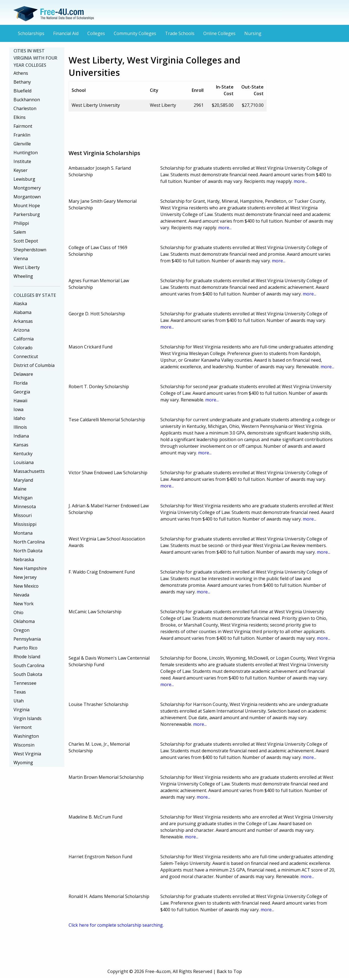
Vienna (20, 258)
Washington (26, 736)
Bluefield (22, 91)
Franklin (21, 135)
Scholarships (31, 33)
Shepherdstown (29, 250)
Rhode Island (26, 657)
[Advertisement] (169, 128)
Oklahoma (24, 621)
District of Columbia (34, 365)
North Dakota (27, 551)
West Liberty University (96, 105)
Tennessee (24, 683)
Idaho (19, 418)
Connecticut (25, 356)
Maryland (23, 480)
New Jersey (25, 577)
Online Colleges (219, 33)
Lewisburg (24, 179)
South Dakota (27, 674)
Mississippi (24, 524)
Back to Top (229, 971)
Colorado (23, 348)
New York (23, 604)
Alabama (22, 312)
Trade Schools (179, 33)
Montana (23, 533)
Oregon (21, 630)
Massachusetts (29, 471)
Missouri (22, 515)
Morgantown (27, 197)
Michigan (23, 498)
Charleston (24, 108)
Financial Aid (66, 33)
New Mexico (26, 586)
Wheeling (23, 276)
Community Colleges (135, 33)
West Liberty (26, 267)
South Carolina (28, 665)
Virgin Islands (27, 718)
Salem (19, 232)
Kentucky (23, 454)
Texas (19, 692)
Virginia (21, 710)
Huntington (25, 153)
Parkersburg (26, 214)
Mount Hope (26, 205)
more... (300, 181)
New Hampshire (30, 568)
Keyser (20, 170)
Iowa (18, 409)
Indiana (21, 436)
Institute (22, 161)
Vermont (22, 727)
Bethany (22, 82)
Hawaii (20, 401)
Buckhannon (26, 100)
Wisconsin (23, 745)
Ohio (18, 612)
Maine (19, 489)
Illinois (20, 427)
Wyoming (23, 763)
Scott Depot (25, 241)
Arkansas (23, 321)
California (23, 339)
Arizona (21, 330)
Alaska (20, 303)
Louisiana (23, 462)
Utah (18, 701)
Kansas (20, 445)
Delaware (23, 374)
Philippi (21, 223)
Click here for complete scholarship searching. (116, 925)
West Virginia (27, 754)
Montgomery (27, 188)
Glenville (22, 144)
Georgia (21, 392)
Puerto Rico (25, 648)
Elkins (19, 117)
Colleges (96, 33)
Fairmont (22, 126)
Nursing (252, 33)
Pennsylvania (27, 639)
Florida (20, 383)
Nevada (21, 595)
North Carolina (29, 542)
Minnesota (24, 506)
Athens (20, 73)
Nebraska (23, 559)
